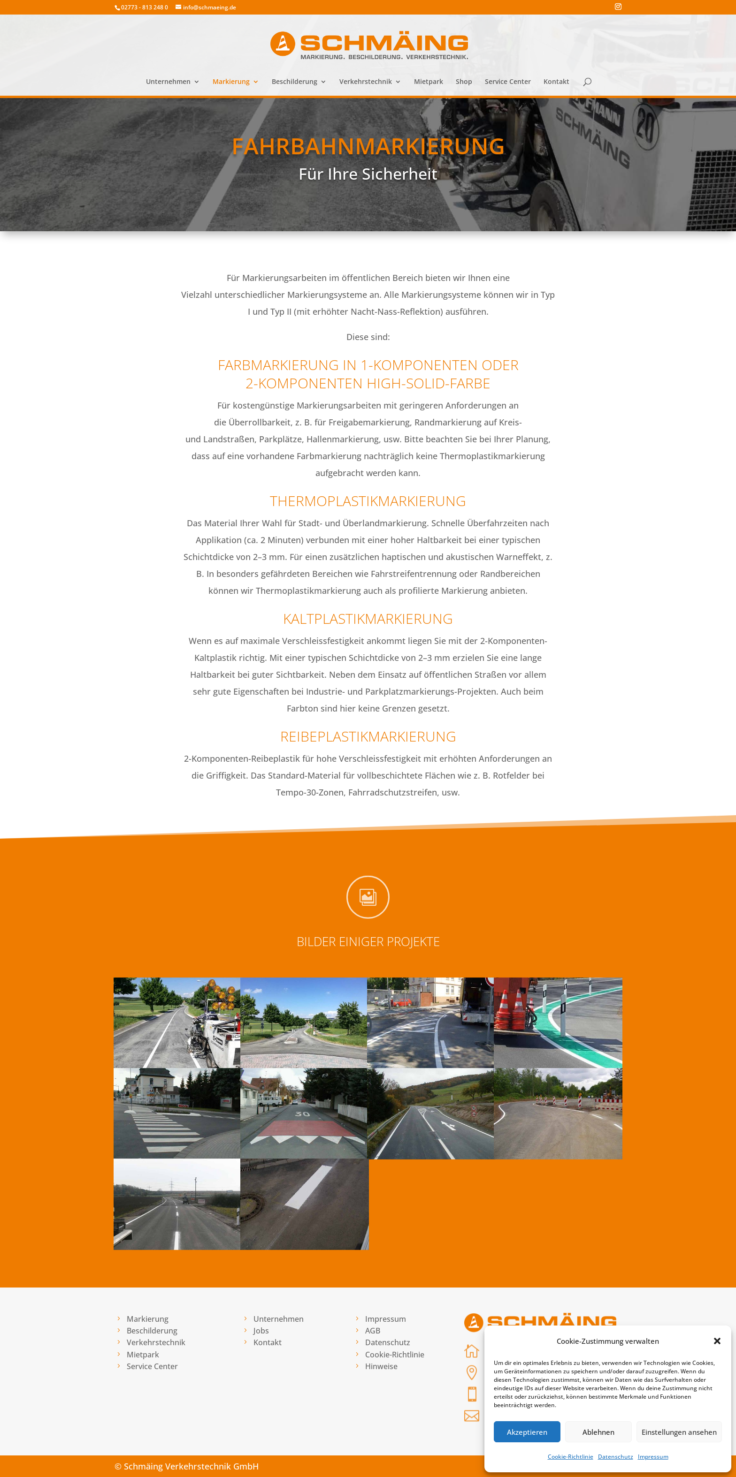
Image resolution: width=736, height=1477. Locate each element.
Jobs (261, 1331)
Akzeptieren (527, 1432)
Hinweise (381, 1366)
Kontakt (556, 82)
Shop (464, 82)
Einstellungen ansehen (679, 1432)
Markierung (231, 82)
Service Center (508, 82)
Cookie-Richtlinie (570, 1457)
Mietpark (428, 82)
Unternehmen (168, 82)
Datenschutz (615, 1457)
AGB (372, 1331)
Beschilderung (294, 82)
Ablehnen (598, 1432)
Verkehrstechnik (365, 82)
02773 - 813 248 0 (144, 7)
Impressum (653, 1457)
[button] (717, 1341)
